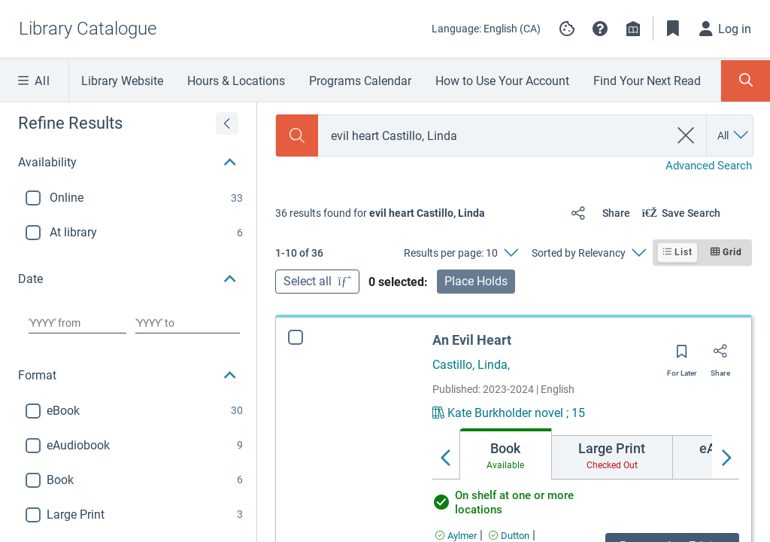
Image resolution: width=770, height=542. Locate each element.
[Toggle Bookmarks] (673, 28)
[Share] (597, 213)
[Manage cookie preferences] (567, 28)
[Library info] (633, 28)
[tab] (505, 454)
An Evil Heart (471, 340)
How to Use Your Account (502, 81)
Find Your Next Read (647, 81)
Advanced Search (708, 165)
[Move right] (725, 458)
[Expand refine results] (227, 123)
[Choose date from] (77, 323)
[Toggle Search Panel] (745, 81)
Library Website (122, 81)
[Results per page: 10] (460, 252)
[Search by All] (733, 135)
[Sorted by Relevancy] (588, 252)
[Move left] (445, 458)
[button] (600, 28)
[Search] (297, 135)
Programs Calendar (360, 81)
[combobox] (493, 136)
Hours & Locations (236, 81)
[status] (380, 213)
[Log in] (726, 28)
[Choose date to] (187, 323)
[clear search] (686, 135)
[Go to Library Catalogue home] (87, 28)
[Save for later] (682, 356)
